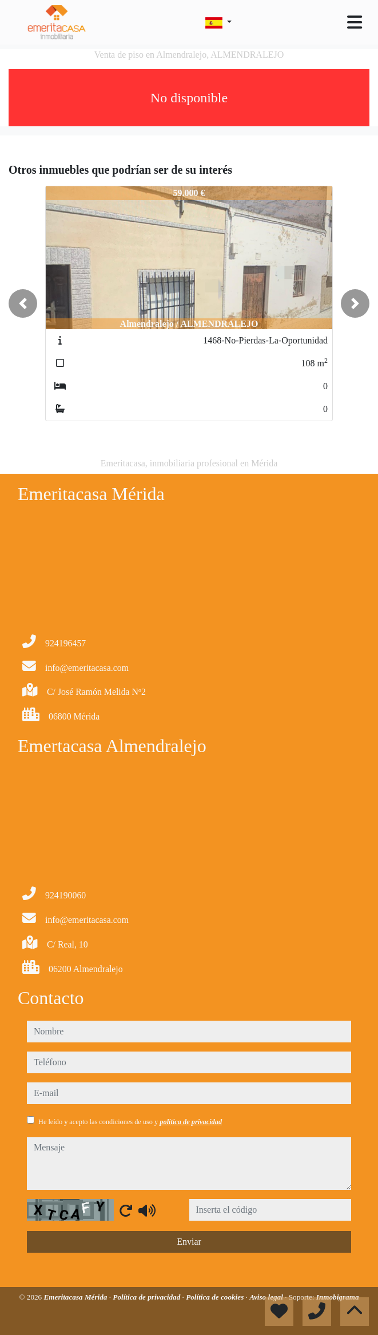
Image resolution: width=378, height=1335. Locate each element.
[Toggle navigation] (354, 22)
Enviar (189, 1241)
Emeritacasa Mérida (76, 1297)
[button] (23, 303)
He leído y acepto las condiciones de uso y (130, 1122)
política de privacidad (191, 1122)
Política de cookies (215, 1297)
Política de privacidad (147, 1297)
